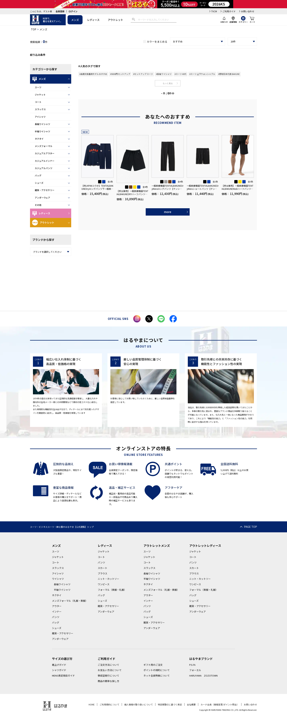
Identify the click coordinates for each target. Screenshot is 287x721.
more (167, 212)
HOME (92, 704)
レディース (93, 20)
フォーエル (195, 670)
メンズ (75, 20)
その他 (38, 204)
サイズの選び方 (62, 658)
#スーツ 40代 (180, 73)
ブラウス (102, 573)
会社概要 (191, 704)
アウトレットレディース (205, 545)
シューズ (39, 182)
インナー (56, 611)
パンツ (55, 617)
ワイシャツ (58, 578)
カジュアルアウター (44, 153)
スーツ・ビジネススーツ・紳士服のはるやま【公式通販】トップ (62, 526)
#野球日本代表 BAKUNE (229, 73)
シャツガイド (59, 670)
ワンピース (103, 584)
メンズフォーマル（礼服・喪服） (70, 600)
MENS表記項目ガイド (63, 675)
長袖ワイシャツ (42, 124)
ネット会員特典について (157, 675)
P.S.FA (192, 664)
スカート (102, 568)
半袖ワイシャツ (42, 131)
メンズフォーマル (43, 145)
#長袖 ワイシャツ (164, 73)
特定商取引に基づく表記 (170, 704)
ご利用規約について (109, 704)
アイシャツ (40, 116)
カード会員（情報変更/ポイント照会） (220, 704)
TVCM (214, 11)
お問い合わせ (247, 11)
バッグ (38, 175)
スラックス (40, 109)
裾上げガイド (59, 664)
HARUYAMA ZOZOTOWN (203, 675)
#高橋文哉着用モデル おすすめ (93, 73)
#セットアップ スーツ (143, 73)
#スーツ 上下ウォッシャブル (202, 73)
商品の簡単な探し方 (108, 681)
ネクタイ (39, 138)
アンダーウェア (42, 197)
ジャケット (40, 94)
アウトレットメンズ (157, 545)
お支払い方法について (110, 670)
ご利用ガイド (229, 11)
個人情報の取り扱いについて (138, 704)
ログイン (73, 11)
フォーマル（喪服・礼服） (112, 589)
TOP (33, 29)
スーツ (38, 87)
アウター (56, 606)
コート (38, 101)
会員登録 (60, 11)
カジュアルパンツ (43, 168)
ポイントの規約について (157, 670)
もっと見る (168, 83)
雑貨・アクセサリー (44, 190)
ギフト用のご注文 (153, 664)
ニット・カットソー (108, 578)
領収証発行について (108, 675)
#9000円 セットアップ (120, 73)
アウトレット (115, 20)
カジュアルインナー (44, 160)
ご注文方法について (108, 664)
